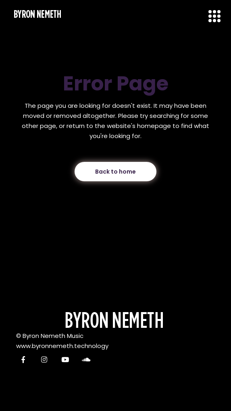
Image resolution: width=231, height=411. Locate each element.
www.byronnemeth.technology (62, 346)
